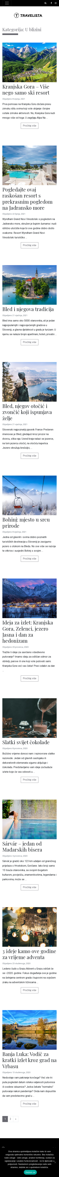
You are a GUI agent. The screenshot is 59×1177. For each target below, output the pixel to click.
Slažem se (30, 1172)
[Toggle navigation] (7, 3)
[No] (55, 1162)
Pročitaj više (29, 125)
